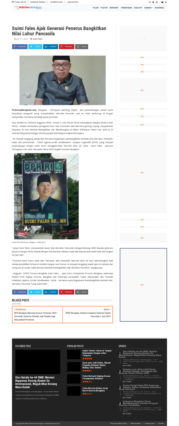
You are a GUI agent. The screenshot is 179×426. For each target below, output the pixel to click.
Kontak (161, 423)
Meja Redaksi (136, 423)
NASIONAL (159, 8)
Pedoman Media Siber (118, 423)
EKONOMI (114, 8)
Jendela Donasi (56, 2)
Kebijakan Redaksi (38, 2)
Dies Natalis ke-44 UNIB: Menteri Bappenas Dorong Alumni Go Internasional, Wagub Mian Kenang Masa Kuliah (36, 382)
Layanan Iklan (72, 2)
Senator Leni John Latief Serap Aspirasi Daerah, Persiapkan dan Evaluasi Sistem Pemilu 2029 (138, 371)
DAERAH (148, 8)
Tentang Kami (150, 423)
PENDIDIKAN (126, 8)
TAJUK (95, 8)
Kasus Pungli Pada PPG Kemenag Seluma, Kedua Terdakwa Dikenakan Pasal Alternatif (140, 387)
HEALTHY (138, 8)
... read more (128, 379)
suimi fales (38, 39)
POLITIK (104, 8)
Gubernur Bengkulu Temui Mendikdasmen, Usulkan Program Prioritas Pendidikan (138, 403)
